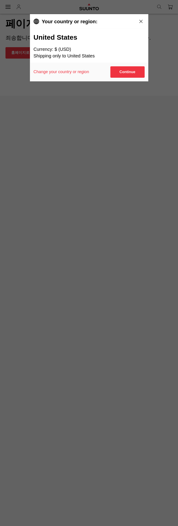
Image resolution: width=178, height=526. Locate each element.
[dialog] (89, 47)
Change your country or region (61, 72)
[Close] (141, 21)
